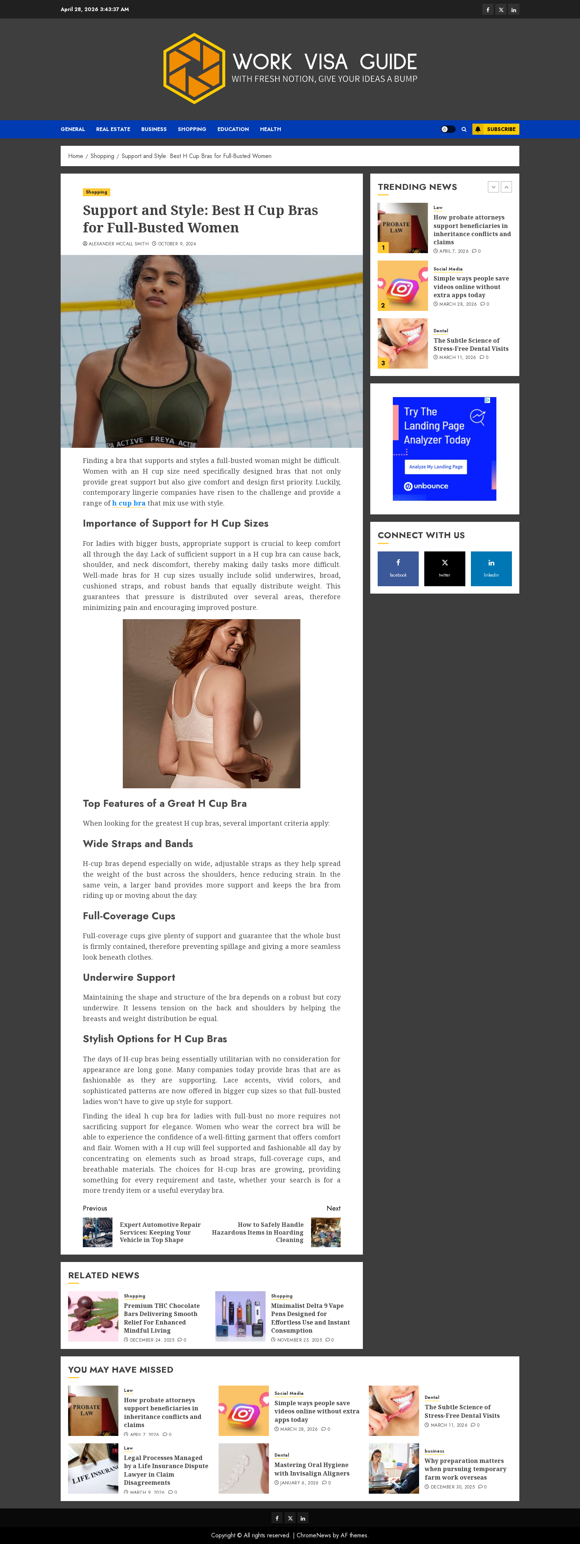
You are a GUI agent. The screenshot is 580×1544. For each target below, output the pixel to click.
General (73, 129)
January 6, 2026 (299, 1483)
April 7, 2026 (454, 252)
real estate (113, 129)
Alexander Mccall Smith (119, 244)
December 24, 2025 (152, 1340)
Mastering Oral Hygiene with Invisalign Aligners (312, 1469)
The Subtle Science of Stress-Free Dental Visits (471, 344)
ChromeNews (314, 1535)
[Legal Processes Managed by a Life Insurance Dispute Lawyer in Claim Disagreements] (93, 1468)
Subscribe (494, 129)
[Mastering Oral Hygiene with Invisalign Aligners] (244, 1468)
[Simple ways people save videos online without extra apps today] (403, 286)
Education (233, 129)
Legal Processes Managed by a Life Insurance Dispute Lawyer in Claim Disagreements (166, 1470)
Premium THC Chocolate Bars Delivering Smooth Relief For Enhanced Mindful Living (162, 1318)
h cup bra (129, 503)
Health (270, 129)
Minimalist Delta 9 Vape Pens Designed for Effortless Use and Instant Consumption (310, 1318)
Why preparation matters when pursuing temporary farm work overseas (465, 1469)
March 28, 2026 (458, 305)
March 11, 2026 (457, 358)
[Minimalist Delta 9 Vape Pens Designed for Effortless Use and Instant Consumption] (240, 1316)
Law (438, 208)
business (154, 129)
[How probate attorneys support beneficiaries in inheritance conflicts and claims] (403, 228)
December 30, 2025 (453, 1487)
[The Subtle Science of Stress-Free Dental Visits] (403, 343)
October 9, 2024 (177, 244)
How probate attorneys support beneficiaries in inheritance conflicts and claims (472, 229)
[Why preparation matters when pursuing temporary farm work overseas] (394, 1468)
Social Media (448, 269)
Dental (441, 331)
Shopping (192, 129)
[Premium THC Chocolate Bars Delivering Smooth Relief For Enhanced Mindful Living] (93, 1316)
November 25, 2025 (299, 1340)
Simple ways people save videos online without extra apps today (471, 286)
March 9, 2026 (147, 1493)
